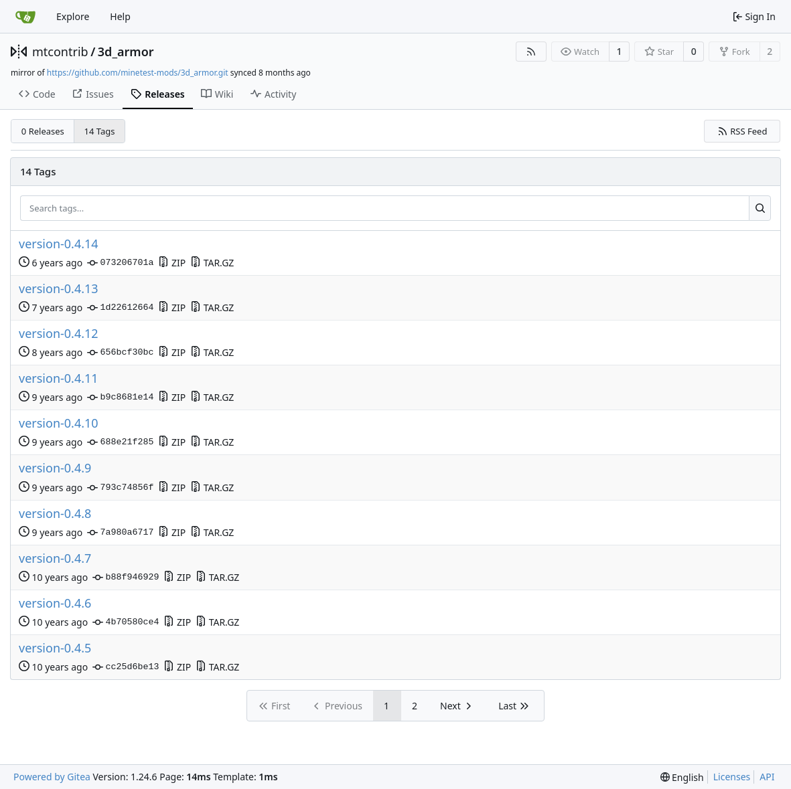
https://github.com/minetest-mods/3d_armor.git (137, 72)
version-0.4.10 (58, 423)
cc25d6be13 (125, 667)
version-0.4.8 (55, 513)
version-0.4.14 (58, 244)
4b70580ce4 (125, 622)
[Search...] (760, 208)
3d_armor (126, 51)
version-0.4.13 (58, 288)
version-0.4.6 (55, 603)
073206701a (120, 263)
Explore (72, 16)
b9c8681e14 (120, 397)
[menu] (682, 777)
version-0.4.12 (58, 333)
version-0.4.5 (55, 648)
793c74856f (120, 488)
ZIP (172, 262)
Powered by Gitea (51, 776)
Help (120, 16)
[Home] (25, 17)
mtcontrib (60, 51)
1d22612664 (120, 307)
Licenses (732, 776)
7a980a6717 (120, 532)
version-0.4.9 (55, 468)
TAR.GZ (212, 262)
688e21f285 (120, 442)
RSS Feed (742, 131)
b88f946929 (125, 577)
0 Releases (42, 131)
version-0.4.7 (55, 558)
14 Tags (99, 131)
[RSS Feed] (531, 51)
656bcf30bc (120, 352)
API (767, 776)
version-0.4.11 (58, 378)
